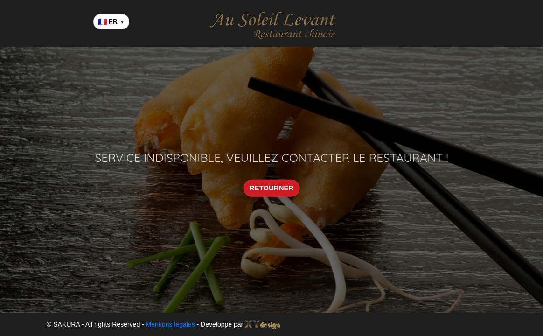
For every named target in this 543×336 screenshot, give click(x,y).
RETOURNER (272, 188)
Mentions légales (170, 324)
